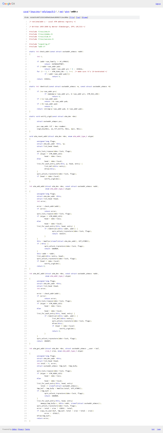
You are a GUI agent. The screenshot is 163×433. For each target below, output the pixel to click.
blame (84, 17)
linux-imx (35, 11)
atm (67, 11)
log (78, 17)
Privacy (20, 429)
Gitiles (14, 429)
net (61, 11)
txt (153, 429)
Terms (27, 429)
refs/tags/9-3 (48, 11)
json (159, 429)
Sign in (158, 4)
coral (25, 11)
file (72, 17)
